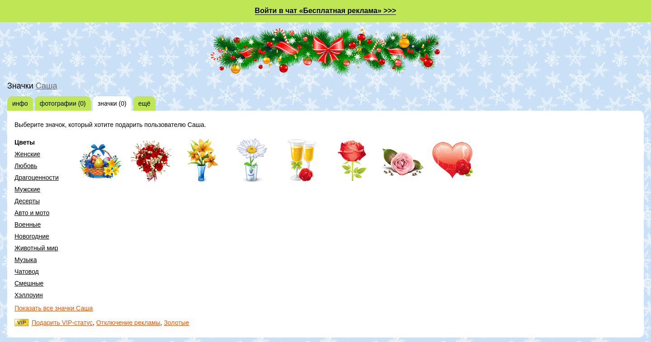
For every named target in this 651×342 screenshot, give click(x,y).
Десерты (27, 201)
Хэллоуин (28, 295)
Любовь (25, 165)
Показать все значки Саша (53, 308)
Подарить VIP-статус (62, 322)
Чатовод (26, 271)
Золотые (176, 322)
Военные (27, 224)
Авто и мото (31, 212)
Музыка (25, 259)
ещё (144, 103)
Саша (46, 85)
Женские (27, 154)
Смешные (28, 283)
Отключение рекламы (128, 322)
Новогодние (31, 236)
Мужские (27, 189)
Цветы (24, 142)
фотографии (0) (63, 103)
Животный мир (36, 248)
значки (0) (112, 103)
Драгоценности (36, 177)
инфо (20, 103)
